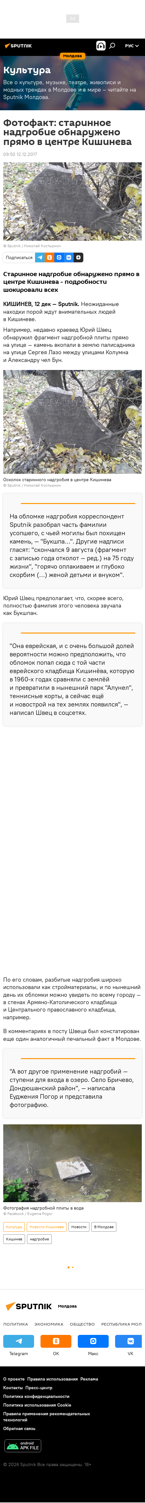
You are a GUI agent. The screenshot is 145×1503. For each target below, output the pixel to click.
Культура (14, 1226)
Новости (78, 1226)
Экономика (48, 1324)
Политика (15, 1324)
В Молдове (103, 1226)
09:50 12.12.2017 (20, 154)
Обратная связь (19, 1428)
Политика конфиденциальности (36, 1396)
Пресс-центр (38, 1387)
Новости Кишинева (47, 1226)
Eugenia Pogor (40, 1213)
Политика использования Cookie (37, 1405)
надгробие (39, 1239)
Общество (82, 1324)
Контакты (13, 1387)
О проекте (14, 1379)
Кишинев (14, 1239)
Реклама (89, 1379)
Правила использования (52, 1379)
